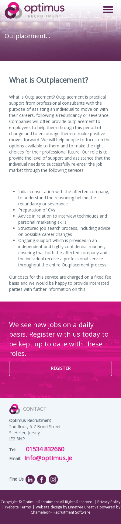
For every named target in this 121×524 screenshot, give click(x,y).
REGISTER (61, 368)
